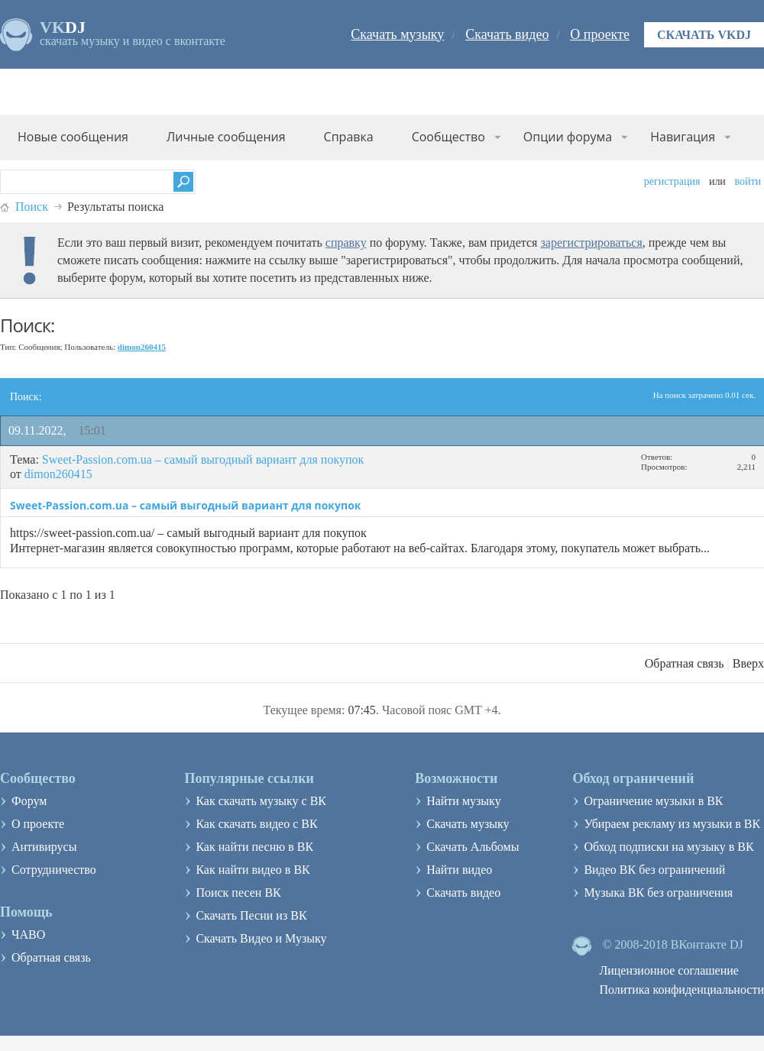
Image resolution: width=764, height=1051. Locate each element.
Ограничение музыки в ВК (653, 800)
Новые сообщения (73, 136)
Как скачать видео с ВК (256, 823)
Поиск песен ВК (238, 892)
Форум (29, 800)
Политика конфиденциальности (681, 989)
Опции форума (567, 136)
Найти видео (459, 869)
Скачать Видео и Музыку (261, 938)
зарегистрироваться (591, 242)
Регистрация (672, 181)
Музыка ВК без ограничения (658, 892)
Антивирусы (43, 846)
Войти (747, 181)
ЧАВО (28, 934)
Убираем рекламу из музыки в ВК (672, 823)
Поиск (31, 206)
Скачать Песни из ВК (251, 915)
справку (346, 242)
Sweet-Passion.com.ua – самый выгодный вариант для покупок (203, 459)
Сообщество (448, 136)
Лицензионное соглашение (669, 970)
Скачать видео (507, 34)
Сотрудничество (53, 869)
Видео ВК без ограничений (654, 869)
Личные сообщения (226, 136)
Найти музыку (463, 800)
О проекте (600, 34)
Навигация (682, 136)
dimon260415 (58, 473)
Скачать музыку (397, 34)
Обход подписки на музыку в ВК (668, 846)
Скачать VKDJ (704, 34)
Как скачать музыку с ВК (261, 800)
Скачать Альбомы (472, 846)
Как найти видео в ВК (252, 869)
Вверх (748, 663)
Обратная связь (684, 663)
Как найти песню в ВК (254, 846)
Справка (349, 136)
